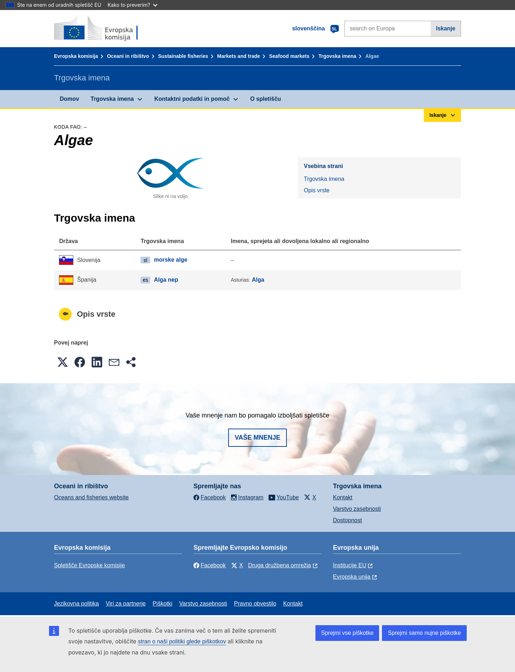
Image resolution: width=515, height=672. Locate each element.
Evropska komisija (76, 56)
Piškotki (162, 604)
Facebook (209, 565)
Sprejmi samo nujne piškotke (424, 633)
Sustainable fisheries (183, 56)
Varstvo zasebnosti (357, 509)
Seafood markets (289, 56)
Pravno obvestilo (255, 604)
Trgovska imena (337, 56)
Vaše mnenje (257, 437)
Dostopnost (347, 520)
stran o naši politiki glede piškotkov (182, 641)
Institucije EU (349, 565)
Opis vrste (316, 190)
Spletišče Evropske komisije (89, 565)
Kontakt (342, 497)
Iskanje (445, 28)
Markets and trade (238, 56)
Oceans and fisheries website (91, 497)
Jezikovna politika (76, 604)
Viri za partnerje (126, 604)
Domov (69, 99)
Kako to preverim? (132, 5)
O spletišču (265, 99)
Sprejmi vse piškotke (347, 633)
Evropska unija (352, 577)
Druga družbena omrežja (279, 565)
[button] (62, 362)
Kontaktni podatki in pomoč (192, 99)
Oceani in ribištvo (128, 56)
